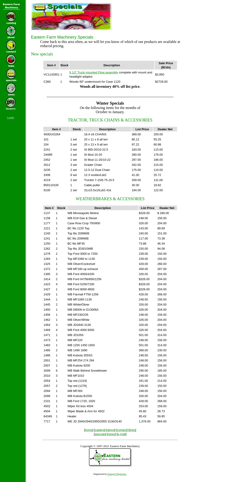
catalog (100, 430)
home (89, 430)
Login (10, 117)
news (111, 434)
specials (100, 434)
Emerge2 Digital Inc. (117, 474)
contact (122, 430)
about (111, 430)
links (132, 430)
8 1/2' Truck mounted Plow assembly (93, 72)
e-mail (122, 434)
